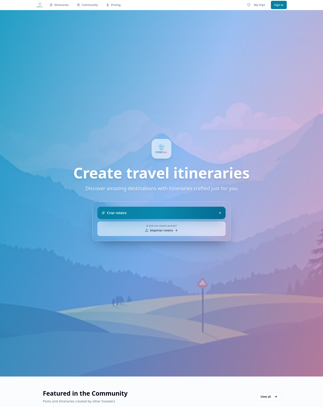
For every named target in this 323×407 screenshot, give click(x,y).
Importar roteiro (161, 230)
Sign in (278, 5)
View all (268, 397)
